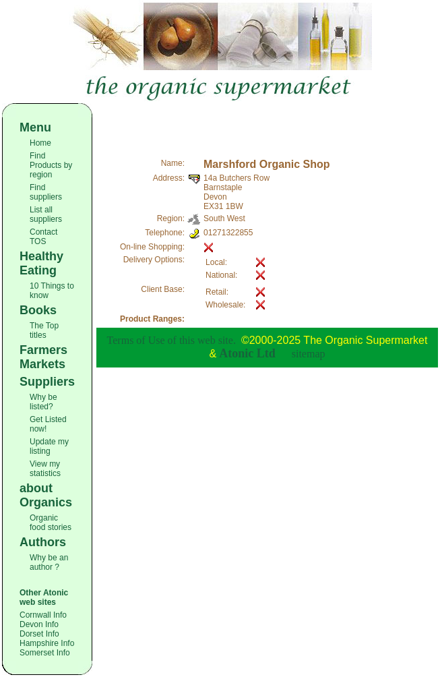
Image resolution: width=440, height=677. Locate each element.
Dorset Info (39, 634)
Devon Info (39, 624)
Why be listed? (43, 401)
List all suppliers (46, 214)
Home (40, 143)
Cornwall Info (43, 615)
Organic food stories (50, 522)
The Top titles (44, 330)
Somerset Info (45, 652)
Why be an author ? (49, 562)
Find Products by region (51, 165)
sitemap (308, 353)
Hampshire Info (47, 643)
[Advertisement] (267, 123)
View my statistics (45, 468)
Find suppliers (46, 192)
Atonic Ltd (247, 353)
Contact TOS (43, 236)
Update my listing (49, 446)
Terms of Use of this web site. (171, 340)
